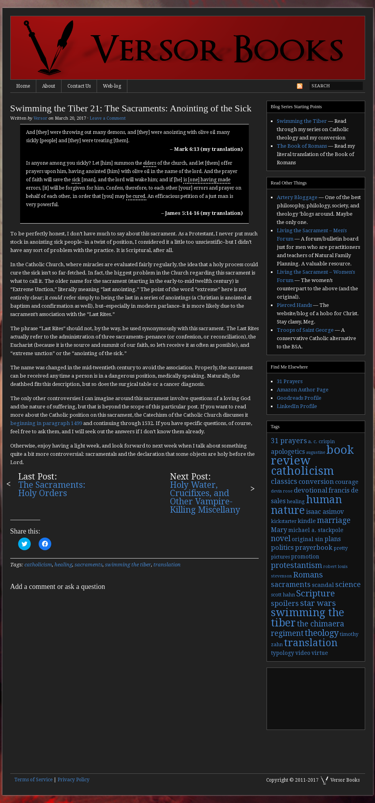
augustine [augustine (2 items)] (315, 452)
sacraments (89, 565)
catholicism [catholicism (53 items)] (302, 471)
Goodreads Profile (299, 398)
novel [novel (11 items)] (281, 538)
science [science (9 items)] (348, 584)
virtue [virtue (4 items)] (320, 653)
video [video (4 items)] (302, 653)
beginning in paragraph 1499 (46, 423)
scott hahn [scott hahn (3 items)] (283, 595)
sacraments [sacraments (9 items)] (291, 584)
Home (23, 86)
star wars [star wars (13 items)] (318, 603)
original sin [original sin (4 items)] (307, 539)
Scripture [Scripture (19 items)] (315, 593)
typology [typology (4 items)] (282, 653)
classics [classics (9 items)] (284, 481)
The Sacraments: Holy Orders (52, 489)
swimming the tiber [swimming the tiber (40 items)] (307, 617)
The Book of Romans (302, 146)
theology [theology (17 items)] (322, 633)
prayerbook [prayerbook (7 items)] (313, 547)
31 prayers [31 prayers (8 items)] (289, 441)
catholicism (38, 565)
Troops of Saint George (305, 330)
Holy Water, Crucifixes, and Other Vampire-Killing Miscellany (205, 497)
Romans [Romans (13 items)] (308, 574)
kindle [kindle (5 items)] (307, 521)
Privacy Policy (74, 779)
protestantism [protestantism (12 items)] (296, 565)
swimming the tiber (128, 565)
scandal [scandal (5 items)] (323, 585)
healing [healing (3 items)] (296, 501)
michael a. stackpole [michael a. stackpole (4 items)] (315, 530)
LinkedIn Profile (297, 406)
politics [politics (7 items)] (282, 547)
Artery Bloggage (297, 197)
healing (63, 565)
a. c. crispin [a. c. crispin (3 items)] (321, 441)
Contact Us (79, 86)
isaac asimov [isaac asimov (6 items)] (325, 511)
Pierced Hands (294, 305)
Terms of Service (33, 779)
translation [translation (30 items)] (311, 643)
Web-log (112, 86)
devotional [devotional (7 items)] (310, 490)
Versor (40, 118)
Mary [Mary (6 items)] (279, 530)
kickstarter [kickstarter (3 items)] (284, 521)
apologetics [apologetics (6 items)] (288, 451)
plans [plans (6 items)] (333, 539)
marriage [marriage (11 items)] (334, 520)
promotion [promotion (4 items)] (305, 556)
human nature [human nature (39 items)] (306, 504)
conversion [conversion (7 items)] (316, 481)
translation (167, 565)
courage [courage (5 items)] (346, 481)
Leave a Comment (108, 118)
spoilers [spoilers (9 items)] (285, 603)
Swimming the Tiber (302, 121)
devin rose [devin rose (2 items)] (282, 491)
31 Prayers (289, 381)
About (48, 86)
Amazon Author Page (302, 390)
